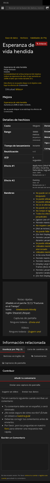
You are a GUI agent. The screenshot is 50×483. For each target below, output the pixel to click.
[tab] (12, 349)
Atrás (6, 2)
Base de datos (11, 38)
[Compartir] (47, 8)
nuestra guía (23, 415)
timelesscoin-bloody (24, 309)
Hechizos (24, 38)
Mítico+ (19, 89)
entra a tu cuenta (31, 475)
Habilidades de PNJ (38, 38)
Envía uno (34, 322)
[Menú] (2, 8)
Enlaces (42, 43)
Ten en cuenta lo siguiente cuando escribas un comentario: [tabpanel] (25, 438)
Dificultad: (10, 89)
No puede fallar (43, 231)
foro (7, 428)
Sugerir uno (35, 331)
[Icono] (7, 60)
